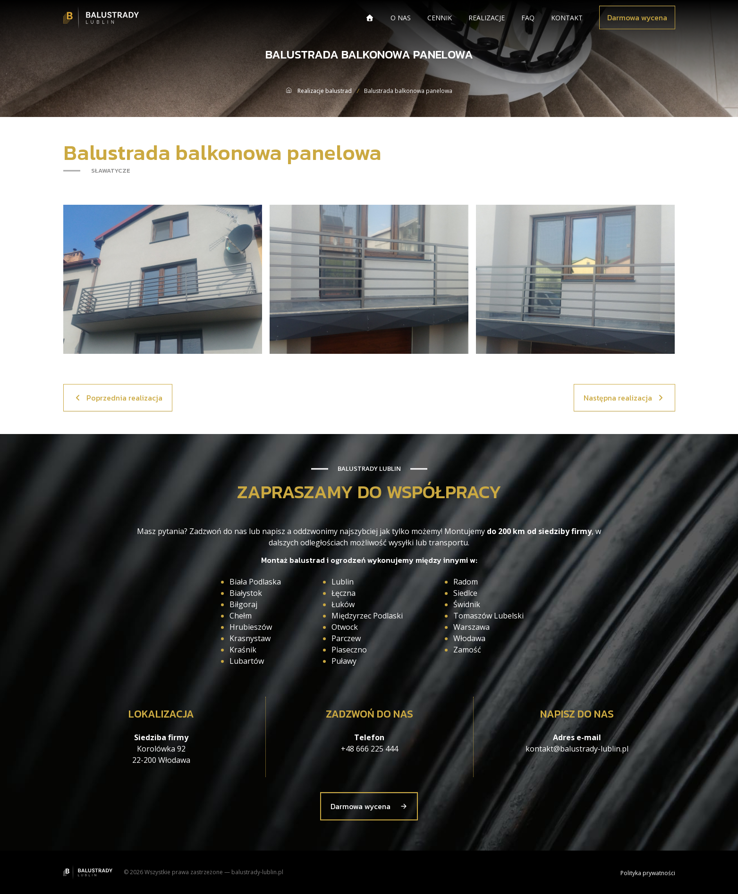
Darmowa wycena (637, 17)
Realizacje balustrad (324, 91)
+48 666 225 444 (369, 749)
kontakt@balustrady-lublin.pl (577, 749)
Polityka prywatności (647, 873)
